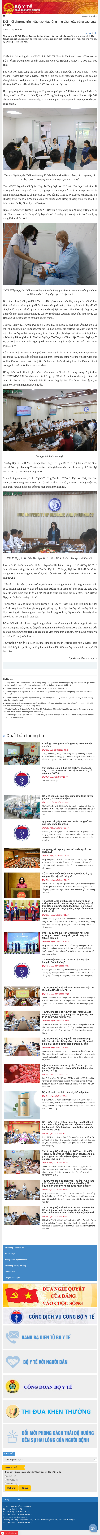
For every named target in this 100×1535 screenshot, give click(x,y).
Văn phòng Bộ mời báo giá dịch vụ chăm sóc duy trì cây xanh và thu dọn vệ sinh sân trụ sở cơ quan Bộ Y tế (67, 770)
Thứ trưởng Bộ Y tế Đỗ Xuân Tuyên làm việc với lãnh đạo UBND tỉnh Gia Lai (36, 688)
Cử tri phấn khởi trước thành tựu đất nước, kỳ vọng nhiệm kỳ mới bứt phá (67, 875)
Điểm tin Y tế (10, 1272)
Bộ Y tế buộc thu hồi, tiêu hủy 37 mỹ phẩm (65, 1092)
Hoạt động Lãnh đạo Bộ (14, 1248)
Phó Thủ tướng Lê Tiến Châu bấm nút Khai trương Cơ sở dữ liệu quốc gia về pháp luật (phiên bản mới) (65, 935)
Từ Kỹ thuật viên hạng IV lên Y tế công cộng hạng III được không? (66, 960)
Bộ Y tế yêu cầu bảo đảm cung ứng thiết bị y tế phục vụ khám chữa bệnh (67, 797)
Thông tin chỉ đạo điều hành (16, 1260)
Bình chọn (11, 1488)
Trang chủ (9, 1500)
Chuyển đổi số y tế (12, 1278)
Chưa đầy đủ (12, 1480)
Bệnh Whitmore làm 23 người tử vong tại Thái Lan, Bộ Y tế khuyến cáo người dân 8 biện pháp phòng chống (68, 1068)
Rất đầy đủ (11, 1476)
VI (96, 16)
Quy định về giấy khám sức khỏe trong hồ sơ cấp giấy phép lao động (67, 822)
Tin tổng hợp (10, 1254)
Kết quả (24, 1488)
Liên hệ (19, 1500)
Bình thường (12, 1483)
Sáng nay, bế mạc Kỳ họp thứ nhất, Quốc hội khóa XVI (66, 850)
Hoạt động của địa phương (15, 1266)
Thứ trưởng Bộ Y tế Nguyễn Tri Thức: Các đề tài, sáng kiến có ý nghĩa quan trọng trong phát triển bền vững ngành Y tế (68, 1014)
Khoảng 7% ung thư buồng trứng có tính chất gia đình (67, 744)
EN (92, 16)
